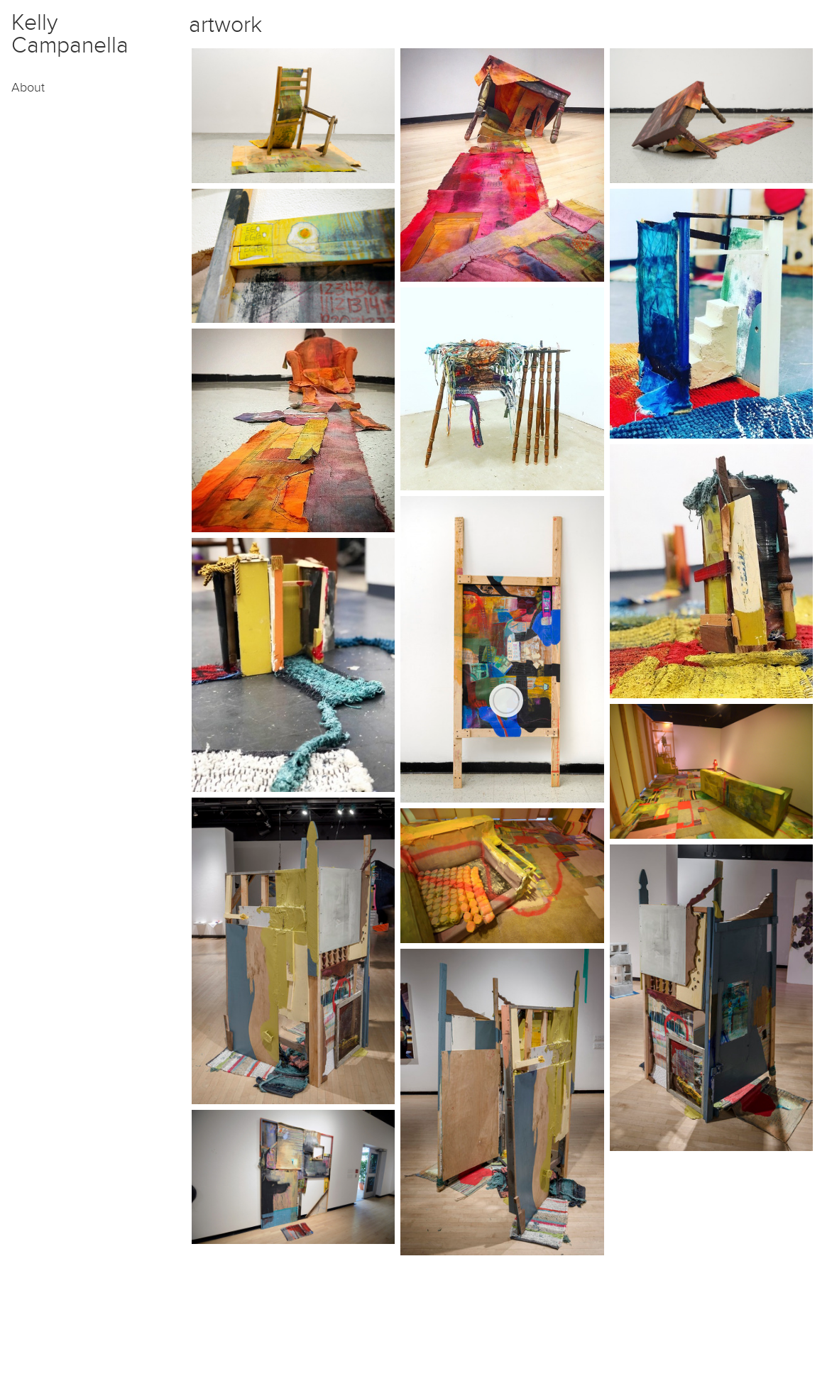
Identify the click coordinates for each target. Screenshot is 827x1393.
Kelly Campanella (69, 34)
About (28, 87)
